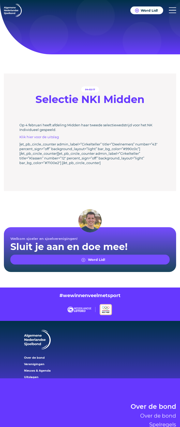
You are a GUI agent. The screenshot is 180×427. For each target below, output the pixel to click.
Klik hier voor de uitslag (39, 137)
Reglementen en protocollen (138, 422)
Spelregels (162, 404)
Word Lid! (149, 10)
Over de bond (153, 387)
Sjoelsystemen (157, 413)
